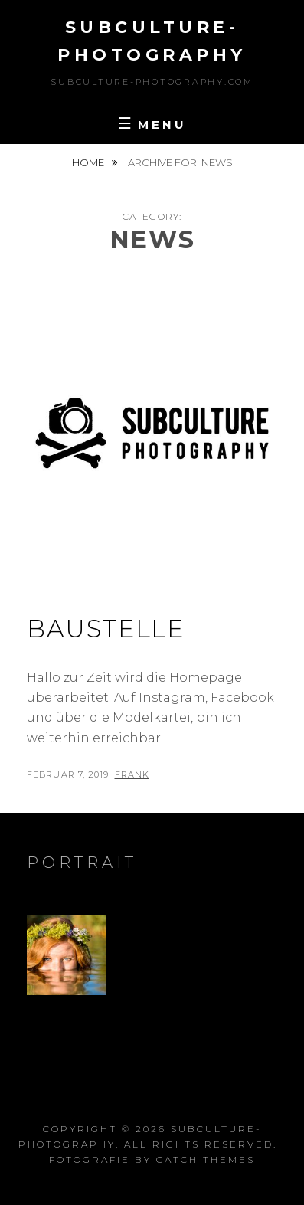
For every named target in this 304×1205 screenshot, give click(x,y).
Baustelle (105, 628)
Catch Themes (205, 1159)
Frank (132, 774)
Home (89, 162)
